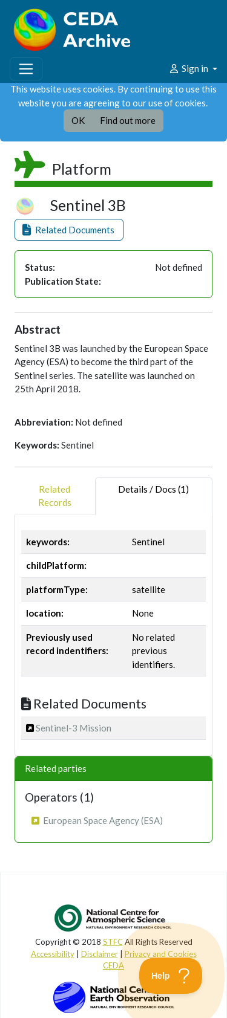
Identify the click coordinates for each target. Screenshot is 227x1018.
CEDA (113, 965)
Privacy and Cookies (161, 954)
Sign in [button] (189, 68)
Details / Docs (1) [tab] (153, 496)
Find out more (128, 120)
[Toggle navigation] (26, 68)
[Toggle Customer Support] (171, 976)
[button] (69, 230)
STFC (113, 942)
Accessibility (52, 954)
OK (78, 120)
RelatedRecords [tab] (54, 496)
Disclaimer (99, 954)
